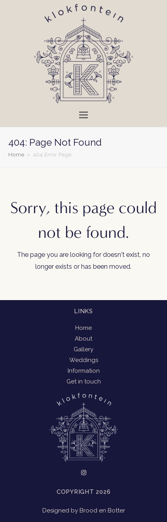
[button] (83, 115)
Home (83, 327)
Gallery (83, 349)
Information (84, 370)
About (83, 338)
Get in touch (83, 381)
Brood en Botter (102, 510)
